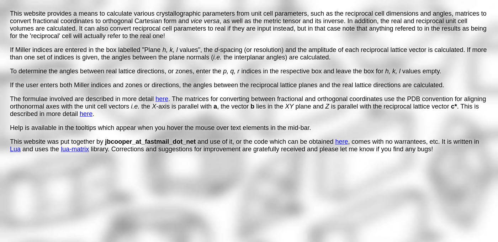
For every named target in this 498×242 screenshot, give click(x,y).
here (161, 98)
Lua (15, 149)
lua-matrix (75, 149)
